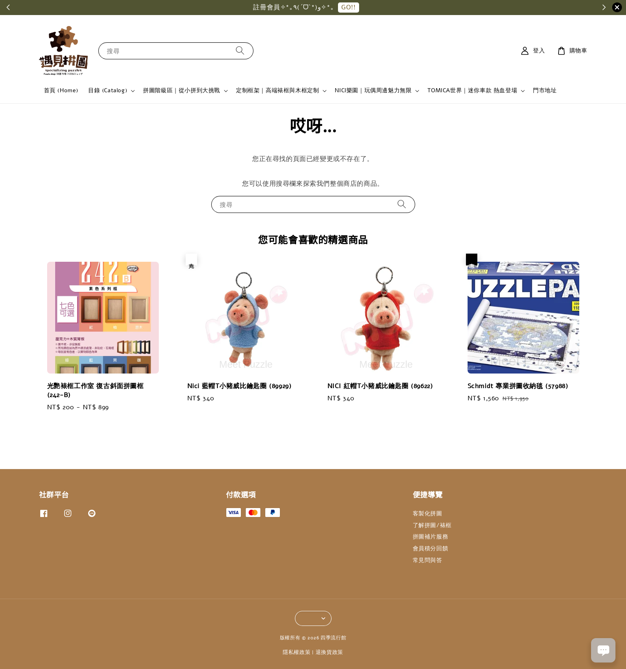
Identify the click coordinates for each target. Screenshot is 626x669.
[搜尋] (240, 51)
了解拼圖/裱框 (432, 525)
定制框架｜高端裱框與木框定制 (277, 90)
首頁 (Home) (61, 90)
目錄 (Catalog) (107, 90)
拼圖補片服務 (430, 537)
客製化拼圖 (427, 513)
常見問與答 (427, 560)
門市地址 (545, 90)
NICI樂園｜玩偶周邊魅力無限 (373, 90)
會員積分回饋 (430, 548)
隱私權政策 (297, 652)
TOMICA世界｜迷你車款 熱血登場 (472, 90)
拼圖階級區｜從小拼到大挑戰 (181, 90)
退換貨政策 (330, 652)
